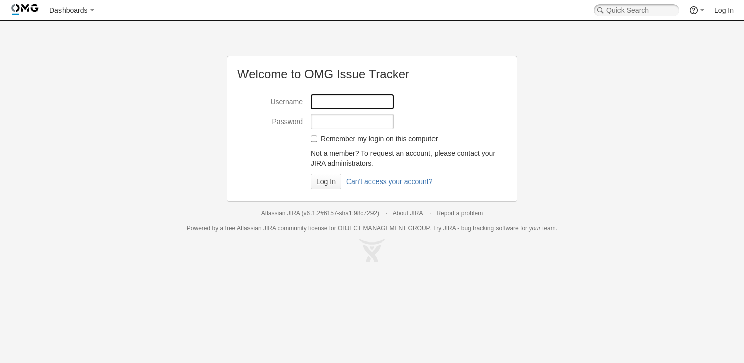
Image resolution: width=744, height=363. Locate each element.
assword (287, 121)
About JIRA (408, 213)
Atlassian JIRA (280, 213)
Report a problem (459, 213)
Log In (724, 10)
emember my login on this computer (379, 139)
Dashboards (68, 10)
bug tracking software (490, 228)
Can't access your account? (389, 181)
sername (286, 102)
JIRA (269, 228)
